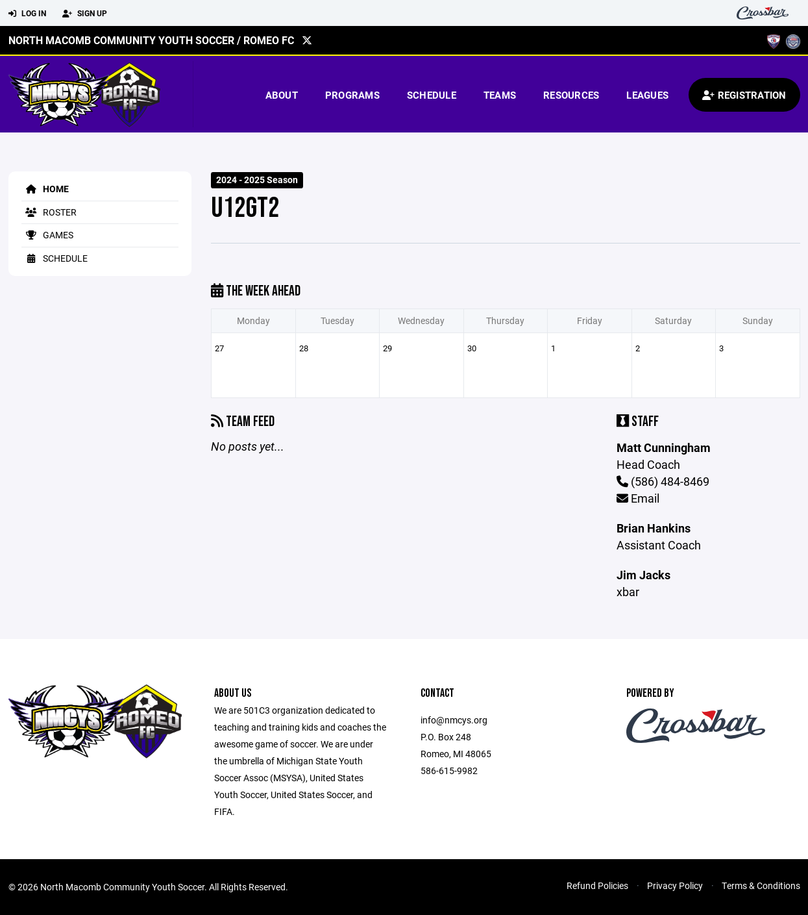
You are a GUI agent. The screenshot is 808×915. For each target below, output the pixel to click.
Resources (571, 94)
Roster (49, 212)
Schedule (431, 94)
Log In (27, 13)
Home (45, 188)
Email (638, 498)
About (281, 94)
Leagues (647, 94)
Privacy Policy (675, 885)
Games (47, 235)
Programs (352, 94)
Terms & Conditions (761, 885)
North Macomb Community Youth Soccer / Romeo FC (151, 40)
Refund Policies (597, 885)
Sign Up (84, 13)
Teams (500, 94)
